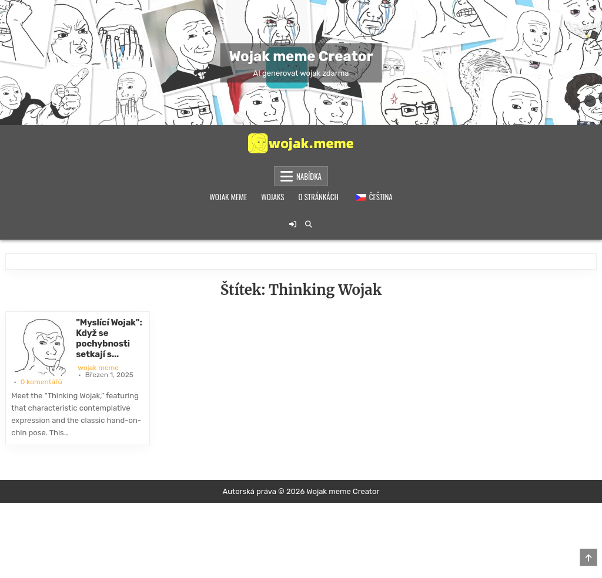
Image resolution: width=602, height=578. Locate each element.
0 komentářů (41, 381)
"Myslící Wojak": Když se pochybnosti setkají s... (109, 338)
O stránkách (318, 197)
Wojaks (272, 197)
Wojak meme (228, 197)
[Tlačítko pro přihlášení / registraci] (292, 224)
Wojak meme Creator (301, 56)
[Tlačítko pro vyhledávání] (308, 224)
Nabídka (309, 176)
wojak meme (98, 367)
